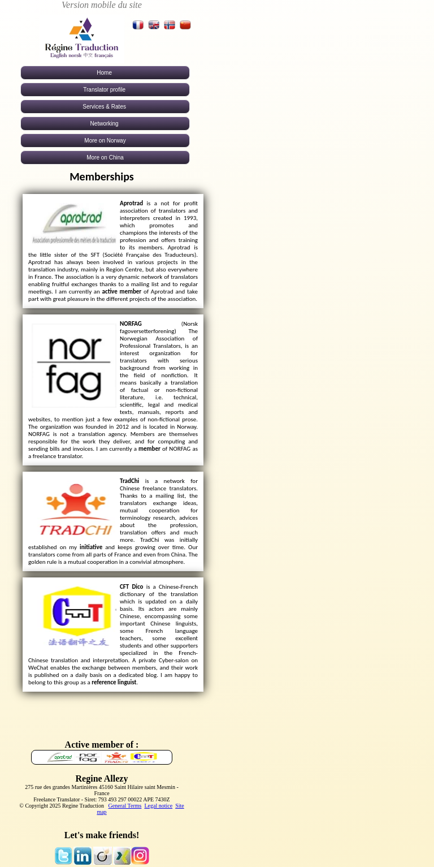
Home (105, 73)
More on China (105, 157)
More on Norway (104, 140)
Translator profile (105, 90)
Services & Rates (105, 106)
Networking (105, 123)
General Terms (125, 806)
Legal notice (158, 806)
